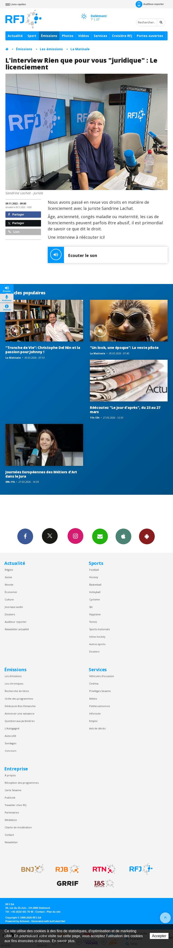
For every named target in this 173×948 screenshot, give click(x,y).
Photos (67, 36)
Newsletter (11, 842)
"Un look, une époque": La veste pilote (124, 347)
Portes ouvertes (150, 36)
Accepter (159, 936)
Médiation (11, 819)
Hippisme (95, 614)
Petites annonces (99, 706)
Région (9, 569)
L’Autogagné (12, 728)
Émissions (49, 36)
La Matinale (80, 49)
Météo (93, 698)
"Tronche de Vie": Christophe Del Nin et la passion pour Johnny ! (42, 349)
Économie (11, 592)
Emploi (93, 720)
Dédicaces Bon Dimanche (20, 706)
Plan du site (53, 911)
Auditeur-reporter (150, 4)
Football (94, 569)
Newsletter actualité (17, 629)
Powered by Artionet (17, 921)
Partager (16, 214)
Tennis (93, 621)
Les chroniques (14, 683)
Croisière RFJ (122, 36)
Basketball (95, 584)
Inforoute (95, 713)
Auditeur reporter (16, 621)
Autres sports (97, 644)
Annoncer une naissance (19, 713)
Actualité (15, 36)
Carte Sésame (13, 790)
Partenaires (12, 812)
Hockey (93, 577)
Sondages (10, 743)
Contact (9, 834)
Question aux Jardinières (19, 720)
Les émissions (51, 49)
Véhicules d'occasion (101, 676)
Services (100, 36)
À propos (10, 775)
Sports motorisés (99, 629)
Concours (10, 750)
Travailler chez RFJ (15, 805)
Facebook (25, 536)
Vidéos (83, 36)
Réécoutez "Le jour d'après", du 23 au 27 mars (125, 409)
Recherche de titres (17, 690)
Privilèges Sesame (100, 690)
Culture (9, 599)
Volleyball (94, 592)
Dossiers (10, 614)
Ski (91, 606)
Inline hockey (97, 636)
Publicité (10, 797)
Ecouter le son (72, 255)
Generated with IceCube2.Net (48, 921)
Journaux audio (14, 606)
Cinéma (93, 683)
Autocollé (10, 735)
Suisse (8, 577)
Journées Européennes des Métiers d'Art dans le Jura (41, 474)
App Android (147, 536)
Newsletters (100, 536)
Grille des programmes (19, 698)
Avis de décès (97, 728)
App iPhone (123, 536)
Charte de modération (18, 827)
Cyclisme (94, 599)
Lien (13, 232)
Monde (9, 584)
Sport (31, 36)
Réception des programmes (22, 782)
